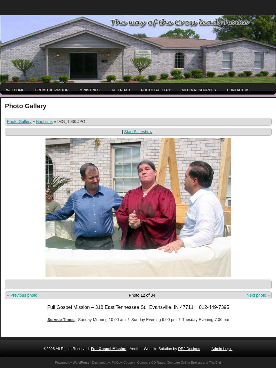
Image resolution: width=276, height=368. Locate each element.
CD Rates (158, 362)
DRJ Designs (189, 349)
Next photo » (258, 295)
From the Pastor (52, 90)
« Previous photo (22, 295)
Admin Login (221, 349)
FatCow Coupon (123, 362)
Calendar (120, 90)
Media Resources (199, 90)
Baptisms (44, 121)
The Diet (215, 362)
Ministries (90, 90)
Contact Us (238, 90)
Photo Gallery (156, 90)
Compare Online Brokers (184, 362)
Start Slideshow (138, 131)
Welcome (15, 90)
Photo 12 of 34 (142, 295)
